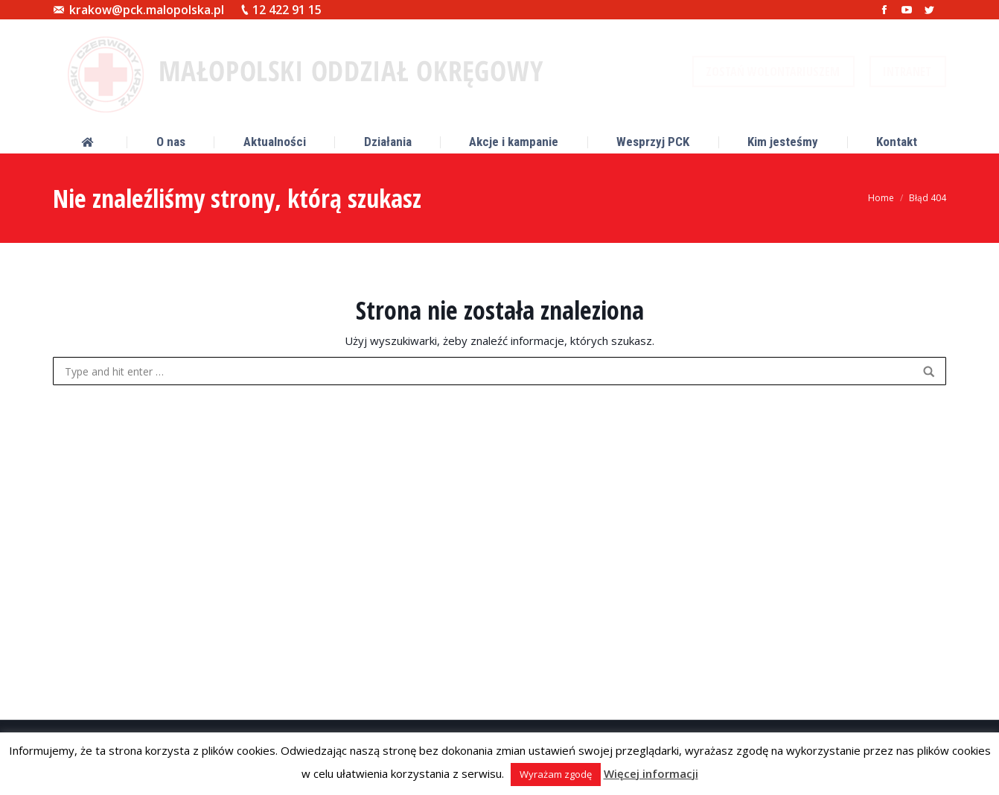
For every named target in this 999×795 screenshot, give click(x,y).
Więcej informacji (651, 773)
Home (881, 197)
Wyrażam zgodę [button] (556, 774)
